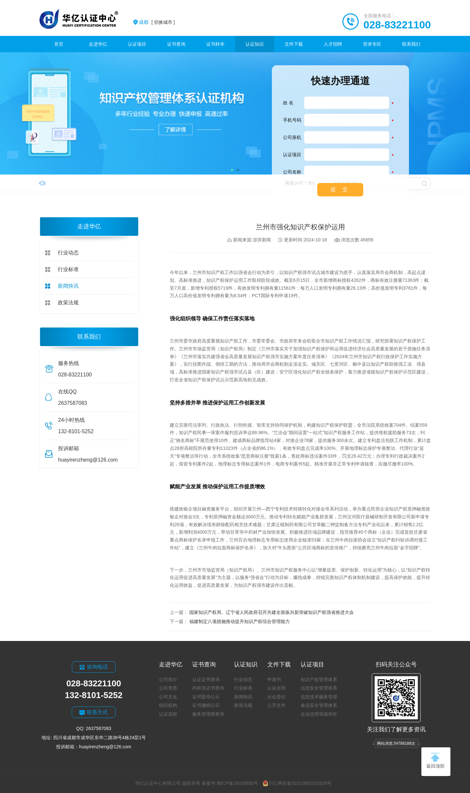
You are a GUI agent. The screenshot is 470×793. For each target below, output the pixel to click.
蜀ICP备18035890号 (237, 783)
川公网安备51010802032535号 (297, 783)
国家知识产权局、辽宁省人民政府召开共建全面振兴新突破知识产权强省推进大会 (271, 612)
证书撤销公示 (206, 705)
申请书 (274, 679)
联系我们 (411, 44)
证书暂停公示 (206, 696)
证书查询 (176, 44)
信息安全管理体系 (319, 688)
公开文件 (276, 705)
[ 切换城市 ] (157, 22)
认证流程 (168, 714)
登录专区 (372, 44)
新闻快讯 (68, 286)
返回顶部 (435, 761)
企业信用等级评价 (319, 714)
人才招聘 (333, 44)
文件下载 (294, 44)
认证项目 (137, 44)
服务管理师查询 (208, 714)
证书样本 (215, 44)
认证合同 (276, 688)
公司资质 (168, 688)
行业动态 (68, 252)
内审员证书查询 (208, 688)
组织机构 (168, 705)
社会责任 (276, 696)
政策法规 (68, 302)
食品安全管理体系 (319, 705)
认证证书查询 (206, 679)
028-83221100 (397, 25)
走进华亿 (98, 44)
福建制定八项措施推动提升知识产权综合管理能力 (239, 621)
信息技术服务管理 (319, 696)
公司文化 (168, 696)
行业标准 (68, 269)
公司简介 (168, 679)
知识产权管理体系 (319, 679)
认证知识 (254, 44)
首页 (58, 44)
